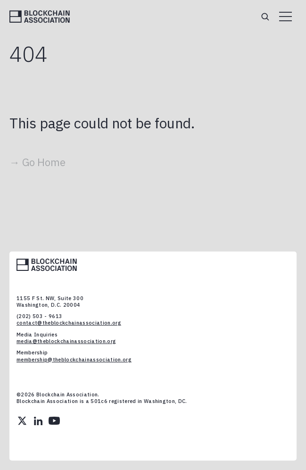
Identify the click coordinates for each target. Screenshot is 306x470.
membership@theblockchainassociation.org (74, 359)
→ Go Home (37, 162)
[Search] (265, 16)
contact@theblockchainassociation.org (69, 322)
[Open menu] (285, 16)
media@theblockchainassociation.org (66, 341)
